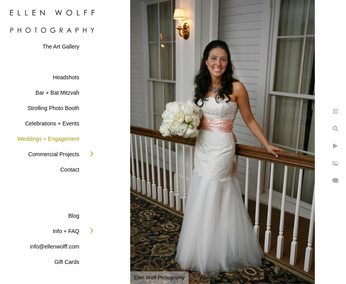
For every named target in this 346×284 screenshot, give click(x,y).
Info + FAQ (66, 231)
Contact (69, 169)
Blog (73, 216)
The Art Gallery (61, 46)
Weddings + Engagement (48, 139)
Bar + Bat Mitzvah (57, 93)
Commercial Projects (53, 154)
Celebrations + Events (52, 123)
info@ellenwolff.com (54, 246)
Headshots (66, 77)
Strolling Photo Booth (53, 108)
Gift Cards (66, 262)
